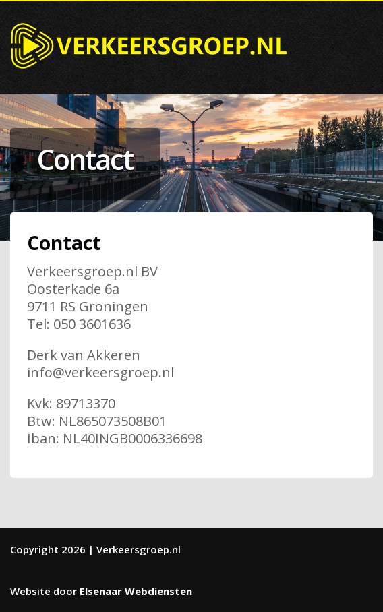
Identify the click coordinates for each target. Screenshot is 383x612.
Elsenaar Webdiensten (136, 591)
